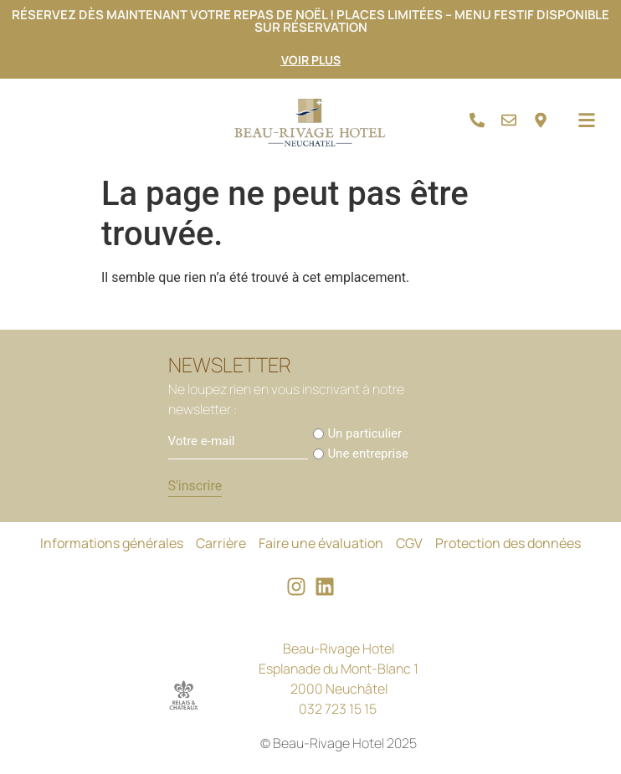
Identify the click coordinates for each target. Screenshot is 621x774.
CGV (409, 543)
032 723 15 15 (338, 709)
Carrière (221, 543)
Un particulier (364, 434)
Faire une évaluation (321, 543)
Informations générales (111, 543)
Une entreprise (367, 454)
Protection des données (508, 543)
